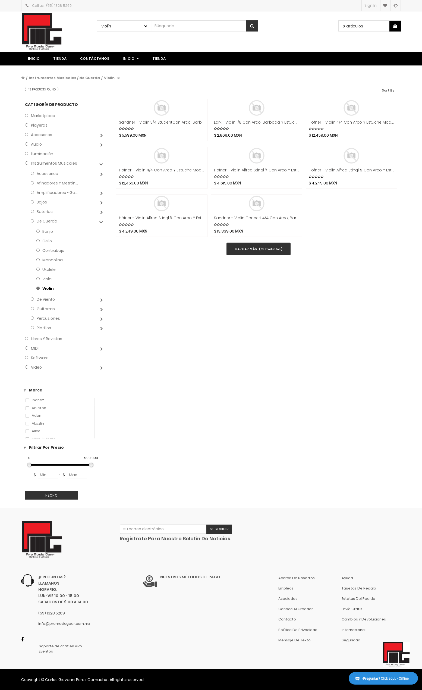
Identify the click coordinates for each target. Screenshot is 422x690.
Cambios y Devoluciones (364, 619)
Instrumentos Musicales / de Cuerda (64, 77)
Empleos (286, 588)
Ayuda (347, 578)
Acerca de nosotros (296, 578)
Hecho (51, 495)
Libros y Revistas (46, 338)
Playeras (39, 125)
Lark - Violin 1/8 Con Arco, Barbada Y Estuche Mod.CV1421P (257, 122)
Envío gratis (352, 608)
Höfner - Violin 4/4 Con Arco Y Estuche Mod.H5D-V (161, 170)
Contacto (287, 619)
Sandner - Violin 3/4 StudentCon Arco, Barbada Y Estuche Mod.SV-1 (161, 122)
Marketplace (43, 115)
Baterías (45, 211)
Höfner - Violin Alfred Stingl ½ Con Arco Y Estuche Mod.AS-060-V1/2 (351, 170)
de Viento (46, 299)
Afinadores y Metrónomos (58, 183)
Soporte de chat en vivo (60, 646)
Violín (109, 77)
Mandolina (52, 260)
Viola (47, 279)
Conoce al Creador (295, 608)
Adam (37, 415)
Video (36, 367)
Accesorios (41, 134)
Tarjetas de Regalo (359, 588)
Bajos (42, 202)
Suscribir (219, 529)
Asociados (287, 598)
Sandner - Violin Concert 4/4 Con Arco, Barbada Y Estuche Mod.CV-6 (257, 218)
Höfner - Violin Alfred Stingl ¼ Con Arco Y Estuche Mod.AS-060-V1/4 (161, 218)
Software (40, 357)
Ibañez (38, 400)
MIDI (35, 348)
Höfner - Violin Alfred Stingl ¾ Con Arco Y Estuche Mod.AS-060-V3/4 (257, 170)
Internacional (354, 629)
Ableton (39, 408)
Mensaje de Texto (294, 640)
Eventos (46, 651)
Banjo (47, 231)
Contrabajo (53, 250)
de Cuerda (47, 221)
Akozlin (38, 423)
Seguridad (351, 640)
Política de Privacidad (297, 629)
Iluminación (42, 153)
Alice (36, 431)
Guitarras (46, 309)
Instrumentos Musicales (54, 163)
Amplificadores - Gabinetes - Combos (58, 192)
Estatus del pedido (358, 598)
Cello (47, 241)
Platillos (44, 328)
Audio (36, 144)
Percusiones (48, 318)
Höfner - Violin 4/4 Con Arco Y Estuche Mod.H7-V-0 (351, 122)
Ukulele (49, 269)
